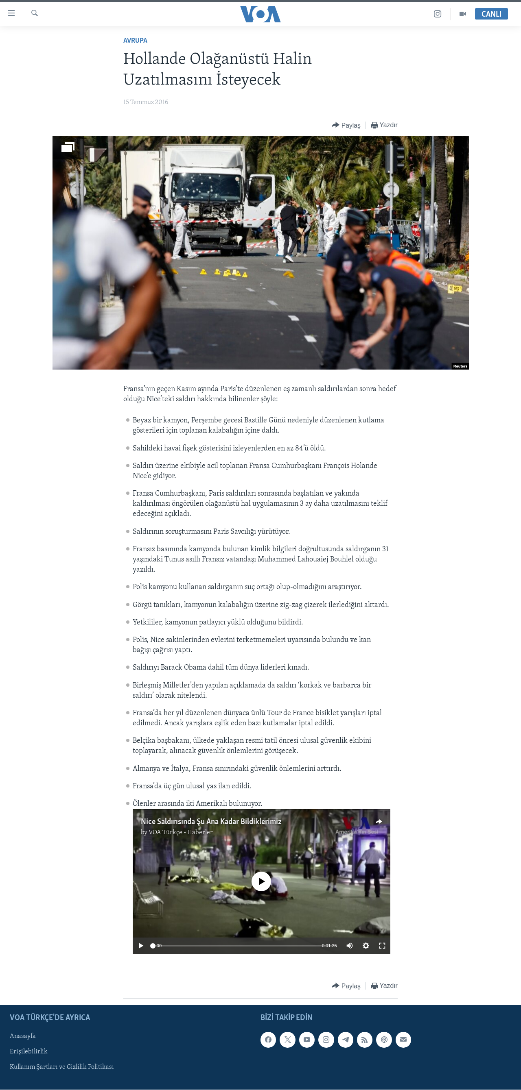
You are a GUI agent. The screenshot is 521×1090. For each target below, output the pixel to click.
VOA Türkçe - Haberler (181, 832)
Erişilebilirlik (29, 1052)
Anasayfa (23, 1036)
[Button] (346, 125)
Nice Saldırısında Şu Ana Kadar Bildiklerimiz (211, 822)
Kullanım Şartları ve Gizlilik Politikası (62, 1067)
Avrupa (135, 41)
